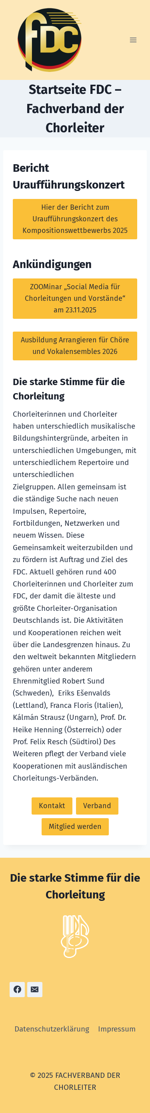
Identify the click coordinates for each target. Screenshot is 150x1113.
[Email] (34, 989)
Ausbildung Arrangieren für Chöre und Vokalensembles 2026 (75, 346)
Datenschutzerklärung (51, 1029)
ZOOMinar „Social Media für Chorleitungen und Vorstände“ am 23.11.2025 (75, 298)
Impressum (117, 1029)
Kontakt (52, 805)
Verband (97, 805)
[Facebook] (17, 989)
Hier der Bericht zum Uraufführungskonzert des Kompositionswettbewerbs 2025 (75, 219)
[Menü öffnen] (133, 40)
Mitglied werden (75, 826)
